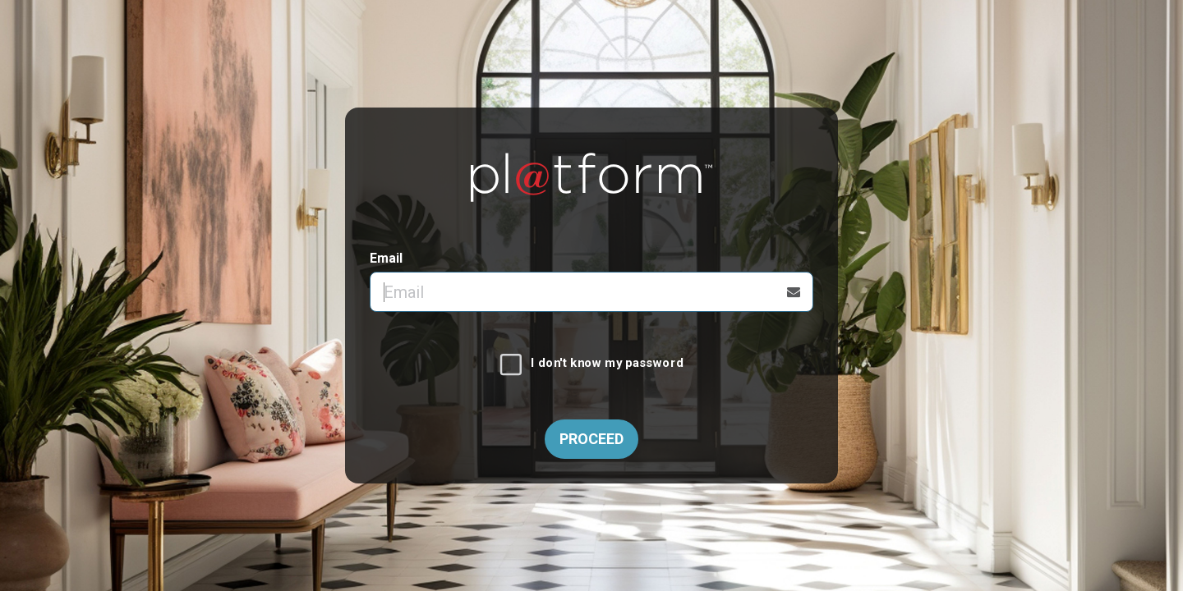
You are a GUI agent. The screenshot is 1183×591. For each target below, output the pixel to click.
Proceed (591, 438)
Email (386, 258)
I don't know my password (607, 363)
